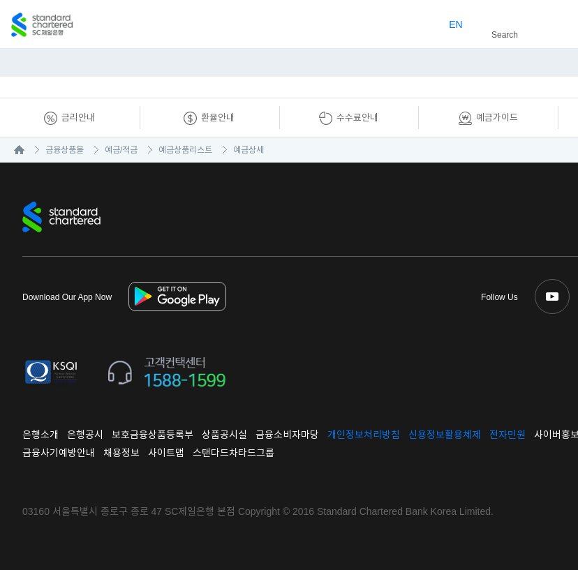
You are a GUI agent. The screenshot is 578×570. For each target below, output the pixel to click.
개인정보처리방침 (363, 434)
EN (455, 24)
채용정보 (121, 452)
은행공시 (85, 434)
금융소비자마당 (287, 434)
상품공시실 (224, 434)
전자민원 (507, 434)
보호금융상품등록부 (152, 434)
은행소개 (40, 434)
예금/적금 (121, 150)
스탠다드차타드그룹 (233, 452)
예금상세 (248, 150)
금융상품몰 (64, 150)
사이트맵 (166, 452)
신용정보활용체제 (444, 434)
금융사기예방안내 (58, 452)
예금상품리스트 (185, 150)
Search (499, 20)
